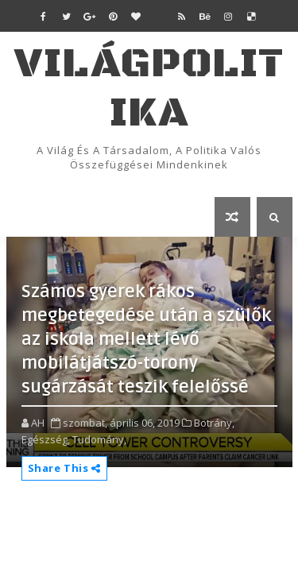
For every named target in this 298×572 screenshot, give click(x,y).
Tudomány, (99, 439)
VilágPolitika (149, 88)
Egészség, (45, 439)
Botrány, (214, 422)
